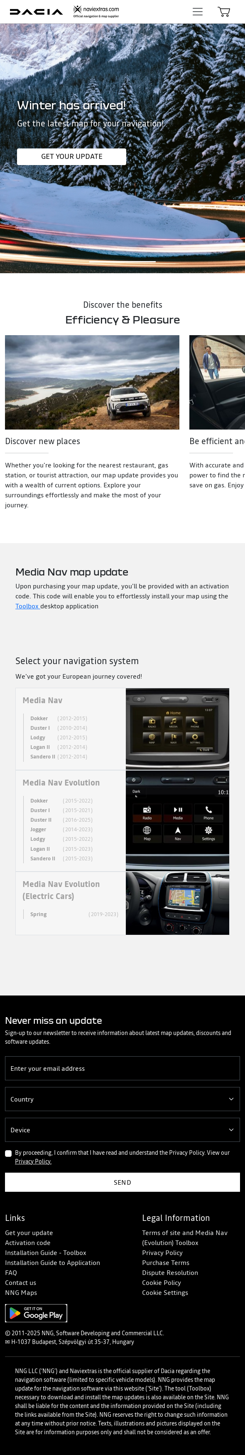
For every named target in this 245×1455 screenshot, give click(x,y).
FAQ (11, 1272)
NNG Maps (21, 1292)
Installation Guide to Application (52, 1262)
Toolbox (27, 605)
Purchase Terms (165, 1262)
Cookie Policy (161, 1282)
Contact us (20, 1282)
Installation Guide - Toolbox (45, 1252)
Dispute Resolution (170, 1272)
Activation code (28, 1242)
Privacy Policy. (33, 1161)
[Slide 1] (122, 262)
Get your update (72, 156)
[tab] (122, 729)
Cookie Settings (165, 1292)
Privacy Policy (162, 1252)
